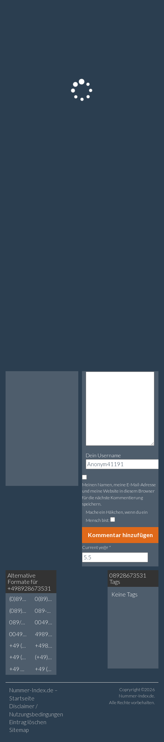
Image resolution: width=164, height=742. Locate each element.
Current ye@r (96, 547)
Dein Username (103, 455)
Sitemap (19, 729)
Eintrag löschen (27, 722)
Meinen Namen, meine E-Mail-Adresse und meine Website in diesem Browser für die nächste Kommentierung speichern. (119, 494)
